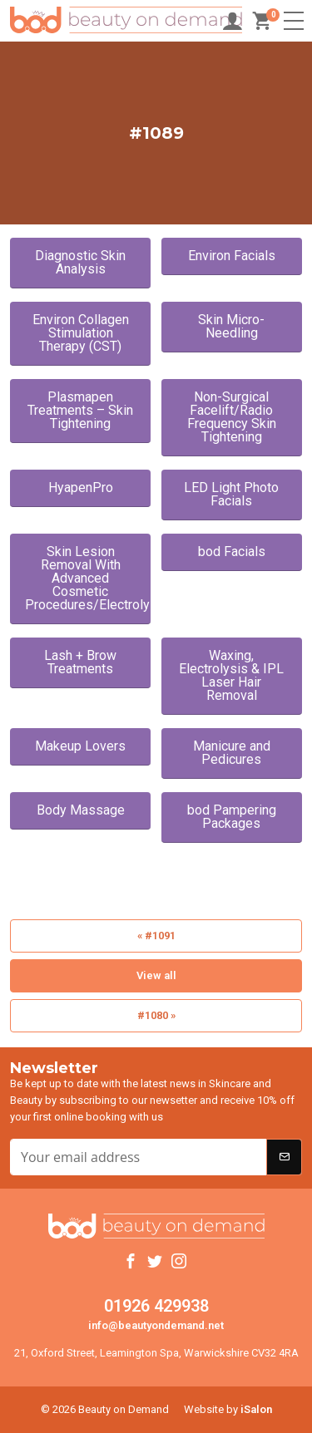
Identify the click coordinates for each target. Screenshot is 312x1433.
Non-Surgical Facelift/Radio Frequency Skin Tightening (231, 417)
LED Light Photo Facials (231, 494)
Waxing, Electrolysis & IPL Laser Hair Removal (231, 675)
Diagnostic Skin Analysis (80, 262)
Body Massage (81, 810)
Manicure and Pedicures (231, 752)
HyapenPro (80, 487)
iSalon (256, 1409)
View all (156, 975)
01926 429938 (156, 1306)
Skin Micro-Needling (231, 326)
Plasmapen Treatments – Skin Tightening (80, 410)
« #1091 (156, 935)
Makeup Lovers (80, 746)
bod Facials (231, 551)
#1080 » (156, 1015)
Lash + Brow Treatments (80, 662)
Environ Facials (231, 255)
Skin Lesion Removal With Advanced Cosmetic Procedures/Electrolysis (88, 578)
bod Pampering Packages (231, 816)
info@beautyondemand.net (156, 1325)
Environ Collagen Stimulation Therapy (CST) (80, 333)
